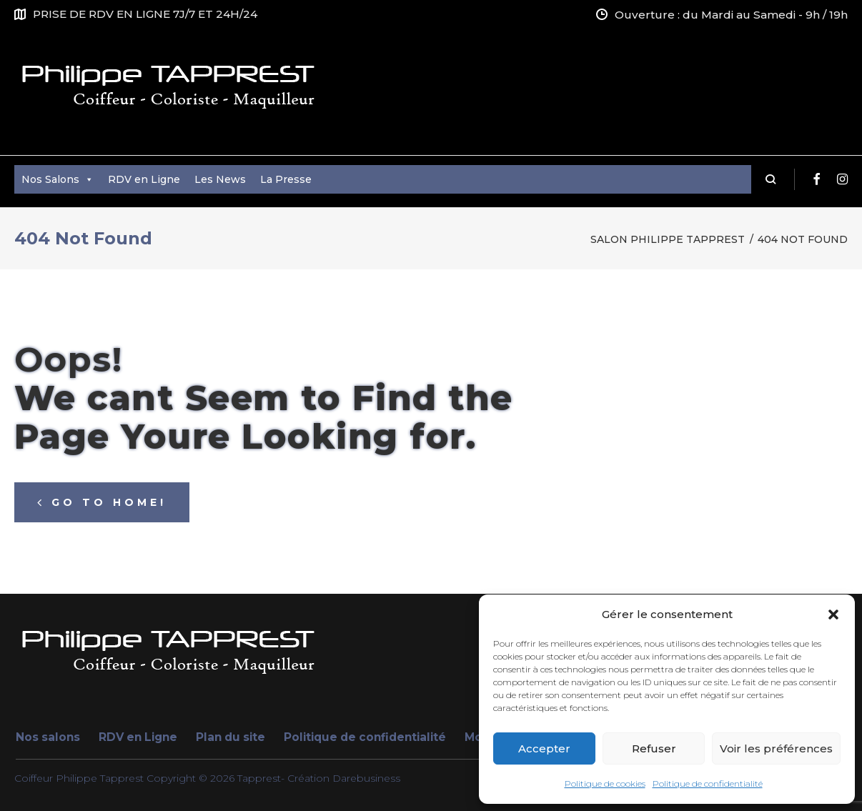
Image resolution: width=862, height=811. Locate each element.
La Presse (286, 179)
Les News (220, 179)
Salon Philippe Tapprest (667, 239)
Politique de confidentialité (708, 783)
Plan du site (230, 737)
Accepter (544, 748)
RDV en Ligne (144, 179)
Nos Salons (57, 179)
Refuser (654, 748)
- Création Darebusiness (340, 778)
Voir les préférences (776, 748)
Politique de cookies (605, 783)
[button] (833, 614)
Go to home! (102, 502)
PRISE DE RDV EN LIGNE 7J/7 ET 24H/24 (145, 14)
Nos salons (48, 737)
